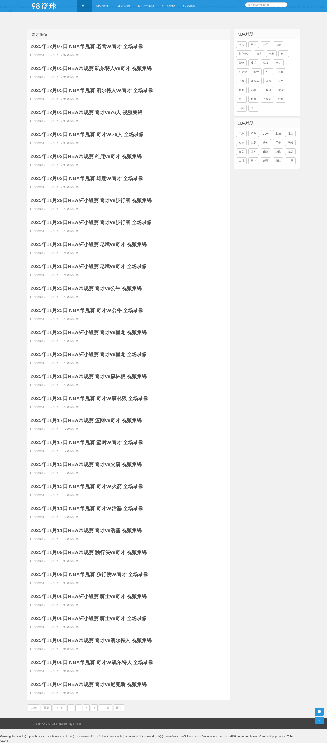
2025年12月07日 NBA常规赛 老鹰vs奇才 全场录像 (86, 46)
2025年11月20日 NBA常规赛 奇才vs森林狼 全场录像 (89, 398)
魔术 (253, 62)
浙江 (278, 160)
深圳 (290, 151)
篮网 (266, 44)
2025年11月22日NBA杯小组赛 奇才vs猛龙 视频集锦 (88, 332)
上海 (278, 151)
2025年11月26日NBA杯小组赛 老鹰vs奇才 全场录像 (88, 266)
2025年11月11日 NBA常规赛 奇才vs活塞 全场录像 (86, 508)
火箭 (278, 44)
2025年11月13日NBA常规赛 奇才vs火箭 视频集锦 (86, 464)
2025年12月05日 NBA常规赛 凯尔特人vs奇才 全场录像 (91, 90)
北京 (290, 133)
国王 (253, 108)
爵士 (241, 99)
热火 (259, 53)
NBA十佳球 (146, 6)
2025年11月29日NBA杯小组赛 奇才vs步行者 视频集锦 (91, 200)
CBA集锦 (189, 6)
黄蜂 (241, 62)
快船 (281, 99)
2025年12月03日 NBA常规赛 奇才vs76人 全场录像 (87, 134)
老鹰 (271, 53)
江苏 (253, 142)
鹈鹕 (253, 90)
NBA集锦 (123, 6)
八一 (266, 133)
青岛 (241, 151)
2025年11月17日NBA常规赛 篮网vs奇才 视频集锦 (86, 420)
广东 (241, 133)
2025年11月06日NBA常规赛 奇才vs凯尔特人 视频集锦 (91, 640)
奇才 (283, 53)
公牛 (268, 71)
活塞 (241, 81)
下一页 (106, 707)
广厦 (290, 160)
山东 (253, 151)
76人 (278, 62)
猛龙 (266, 62)
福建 (241, 142)
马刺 (241, 90)
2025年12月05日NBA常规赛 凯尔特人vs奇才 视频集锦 (91, 68)
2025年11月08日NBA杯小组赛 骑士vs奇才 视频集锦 (88, 596)
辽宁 (278, 142)
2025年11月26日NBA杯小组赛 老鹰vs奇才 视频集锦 (88, 244)
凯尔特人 (244, 53)
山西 (266, 151)
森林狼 (267, 99)
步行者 (255, 81)
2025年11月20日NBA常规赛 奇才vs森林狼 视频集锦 (88, 376)
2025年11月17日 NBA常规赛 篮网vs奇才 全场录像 (86, 442)
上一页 (59, 707)
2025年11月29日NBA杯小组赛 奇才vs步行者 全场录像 (91, 222)
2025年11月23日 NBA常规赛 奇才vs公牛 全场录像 (86, 310)
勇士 (253, 44)
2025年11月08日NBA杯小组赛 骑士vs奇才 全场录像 (88, 618)
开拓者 (267, 90)
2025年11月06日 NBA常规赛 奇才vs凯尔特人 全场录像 (91, 662)
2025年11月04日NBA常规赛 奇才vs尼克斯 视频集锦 (88, 684)
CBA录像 (168, 6)
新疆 (266, 160)
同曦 (290, 142)
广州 (253, 133)
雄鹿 (281, 71)
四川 (241, 160)
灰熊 (268, 81)
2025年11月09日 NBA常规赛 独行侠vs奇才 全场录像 (89, 574)
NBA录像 (102, 6)
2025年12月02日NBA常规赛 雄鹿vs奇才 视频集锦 (86, 156)
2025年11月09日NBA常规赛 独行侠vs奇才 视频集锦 (88, 552)
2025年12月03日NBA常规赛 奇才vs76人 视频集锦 (86, 112)
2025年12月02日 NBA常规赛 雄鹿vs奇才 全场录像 (86, 178)
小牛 (281, 81)
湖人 (241, 44)
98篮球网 (50, 6)
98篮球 (77, 724)
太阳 (241, 108)
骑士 (256, 71)
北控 (278, 133)
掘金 (253, 99)
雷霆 (281, 90)
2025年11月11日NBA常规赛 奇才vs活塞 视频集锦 (86, 530)
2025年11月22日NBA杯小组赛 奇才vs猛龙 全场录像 (88, 354)
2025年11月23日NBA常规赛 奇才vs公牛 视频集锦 (86, 288)
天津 (253, 160)
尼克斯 (243, 71)
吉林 (266, 142)
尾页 (118, 707)
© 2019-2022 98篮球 (44, 724)
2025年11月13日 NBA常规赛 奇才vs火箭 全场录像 (86, 486)
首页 (84, 6)
